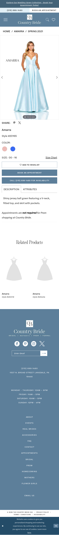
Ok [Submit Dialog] (56, 526)
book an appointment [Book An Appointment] (44, 10)
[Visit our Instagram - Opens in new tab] (33, 343)
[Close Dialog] (3, 526)
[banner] (29, 20)
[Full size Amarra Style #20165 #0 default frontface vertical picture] (29, 77)
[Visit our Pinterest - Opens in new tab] (25, 343)
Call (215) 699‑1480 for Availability (29, 180)
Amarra (19, 31)
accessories (29, 435)
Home (6, 31)
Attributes (30, 189)
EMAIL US (30, 495)
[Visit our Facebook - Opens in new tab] (17, 343)
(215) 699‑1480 (29, 368)
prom (29, 465)
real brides (29, 429)
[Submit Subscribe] (43, 353)
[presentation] (14, 269)
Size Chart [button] (51, 157)
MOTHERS (29, 477)
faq (30, 441)
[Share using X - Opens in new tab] (19, 123)
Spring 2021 (35, 31)
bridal (29, 459)
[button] (5, 19)
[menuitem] (15, 10)
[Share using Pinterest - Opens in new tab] (14, 123)
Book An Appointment (29, 172)
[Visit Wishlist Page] (54, 19)
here (29, 532)
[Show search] (48, 19)
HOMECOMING (29, 471)
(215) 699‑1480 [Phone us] (15, 10)
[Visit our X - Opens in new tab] (42, 343)
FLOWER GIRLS (29, 483)
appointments (29, 453)
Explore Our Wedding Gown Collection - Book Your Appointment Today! (29, 4)
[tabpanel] (29, 77)
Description (11, 189)
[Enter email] (29, 353)
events (29, 423)
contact (29, 447)
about (29, 417)
